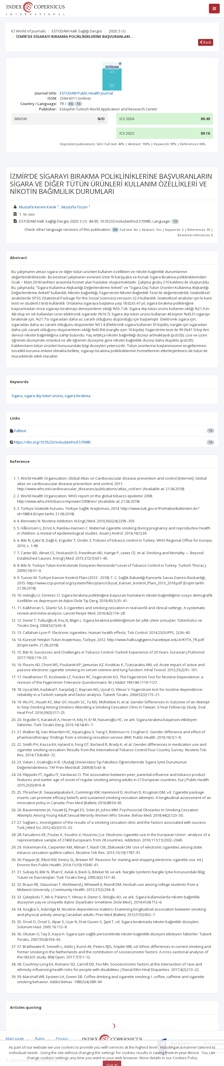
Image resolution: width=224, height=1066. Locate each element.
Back (205, 42)
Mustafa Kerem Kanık (37, 206)
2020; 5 (117, 31)
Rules (40, 1038)
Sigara (16, 395)
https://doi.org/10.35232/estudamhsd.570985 (52, 442)
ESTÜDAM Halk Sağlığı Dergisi (77, 31)
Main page (15, 1038)
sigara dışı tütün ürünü (43, 395)
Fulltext (20, 430)
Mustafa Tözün (74, 206)
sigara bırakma (78, 395)
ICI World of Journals (28, 31)
